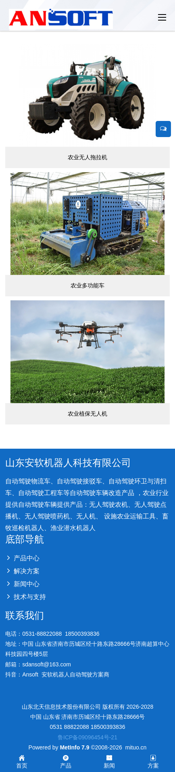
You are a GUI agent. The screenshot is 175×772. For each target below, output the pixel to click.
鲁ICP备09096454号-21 (87, 737)
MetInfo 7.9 (74, 747)
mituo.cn (135, 747)
